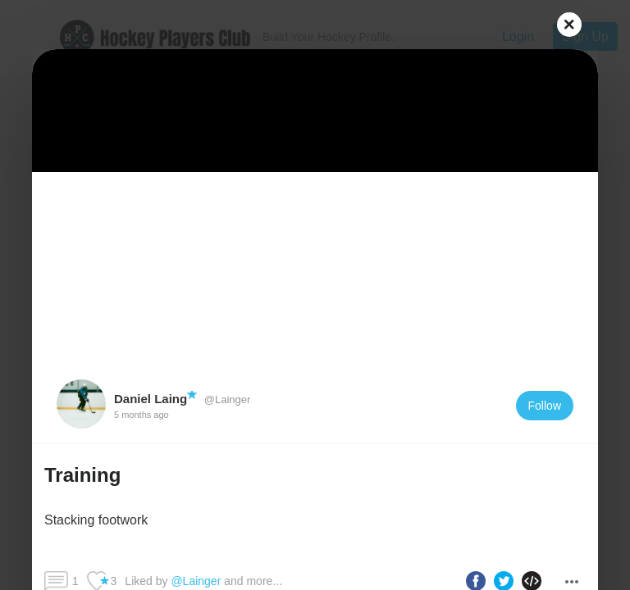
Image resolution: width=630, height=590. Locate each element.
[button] (315, 499)
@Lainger (225, 399)
